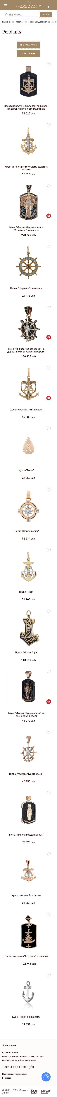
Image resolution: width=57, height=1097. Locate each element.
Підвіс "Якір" (26, 591)
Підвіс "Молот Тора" (26, 652)
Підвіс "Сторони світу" (26, 531)
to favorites (48, 63)
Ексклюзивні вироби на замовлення (19, 1060)
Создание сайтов (45, 1091)
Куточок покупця (10, 1052)
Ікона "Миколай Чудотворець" (26, 834)
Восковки (6, 1078)
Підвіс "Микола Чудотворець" (26, 774)
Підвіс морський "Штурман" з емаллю (26, 956)
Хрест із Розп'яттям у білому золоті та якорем (26, 168)
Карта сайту (34, 1091)
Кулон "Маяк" (26, 470)
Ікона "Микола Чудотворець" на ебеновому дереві (26, 714)
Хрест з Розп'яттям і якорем (26, 409)
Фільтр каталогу (28, 45)
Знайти (45, 15)
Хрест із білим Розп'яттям (26, 895)
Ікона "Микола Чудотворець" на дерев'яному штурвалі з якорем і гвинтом (26, 350)
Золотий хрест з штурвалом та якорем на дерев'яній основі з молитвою (26, 107)
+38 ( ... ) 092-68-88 (52, 6)
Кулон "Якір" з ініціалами (26, 1016)
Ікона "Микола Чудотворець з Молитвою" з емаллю (26, 228)
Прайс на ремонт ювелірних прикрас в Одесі (23, 1056)
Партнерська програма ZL (14, 1074)
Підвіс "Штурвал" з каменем (26, 288)
